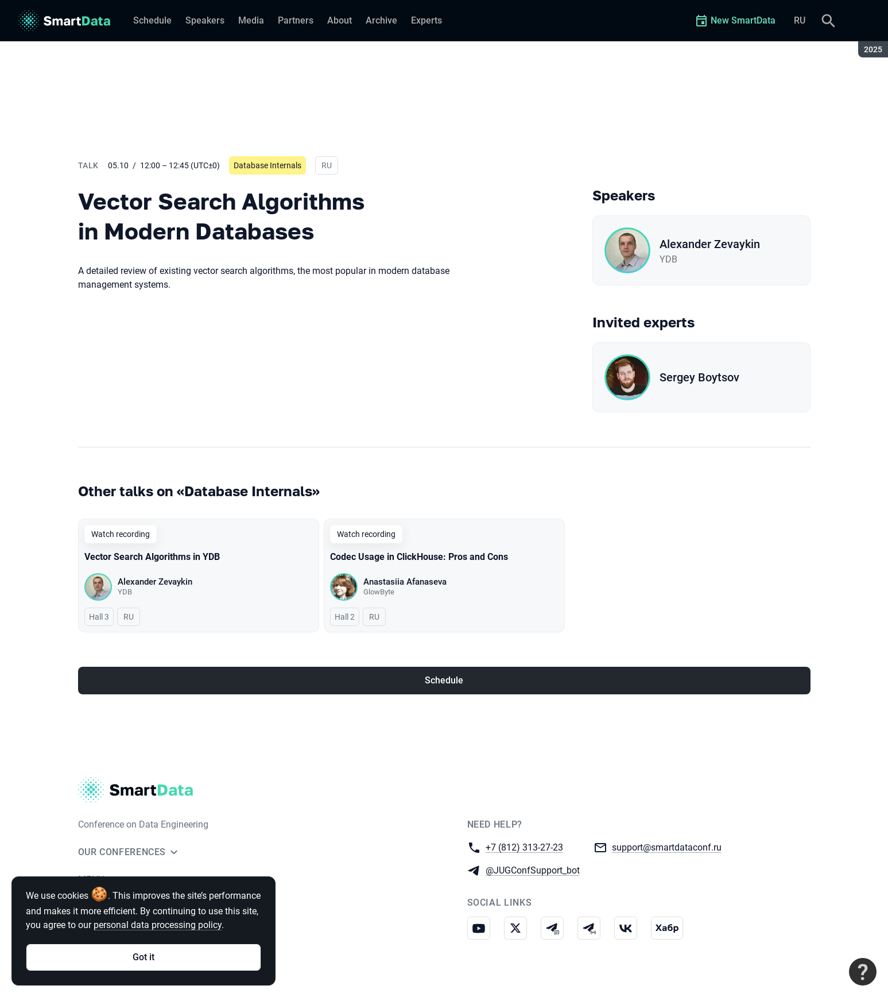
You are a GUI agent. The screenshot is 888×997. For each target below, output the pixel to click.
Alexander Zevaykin (710, 244)
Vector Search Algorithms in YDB (152, 556)
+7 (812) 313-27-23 (524, 847)
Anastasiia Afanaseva (405, 581)
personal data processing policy (158, 924)
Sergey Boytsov (699, 377)
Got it (143, 957)
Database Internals (267, 165)
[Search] (828, 20)
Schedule (444, 680)
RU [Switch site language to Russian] (799, 20)
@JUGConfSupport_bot (533, 870)
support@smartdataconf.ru (667, 847)
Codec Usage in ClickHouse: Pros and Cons (419, 556)
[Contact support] (863, 972)
